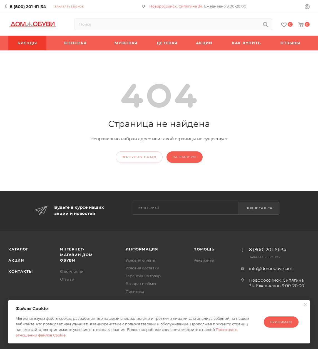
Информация (142, 249)
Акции (16, 260)
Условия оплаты (141, 260)
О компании (71, 271)
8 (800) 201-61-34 (28, 6)
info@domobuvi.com (270, 268)
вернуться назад (139, 157)
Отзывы (67, 279)
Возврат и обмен (142, 283)
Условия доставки (142, 268)
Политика (135, 291)
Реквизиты (203, 260)
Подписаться (258, 208)
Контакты (20, 271)
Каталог (18, 249)
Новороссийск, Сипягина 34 (175, 6)
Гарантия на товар (143, 276)
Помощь (203, 249)
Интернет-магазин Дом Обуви (76, 254)
